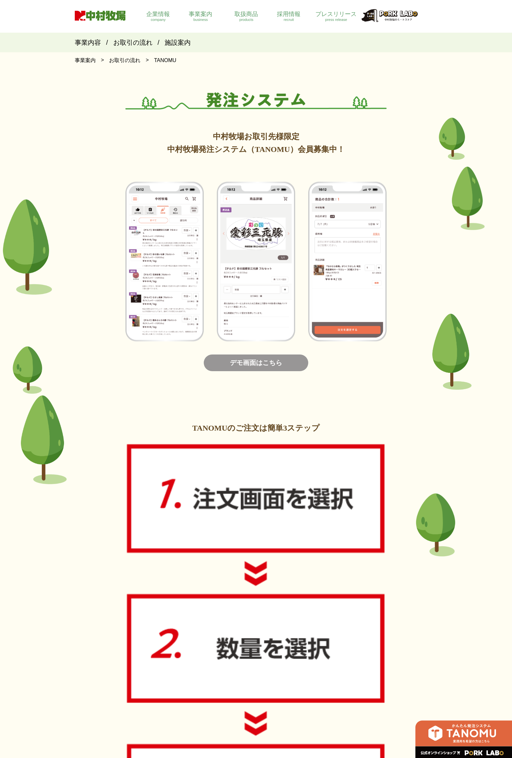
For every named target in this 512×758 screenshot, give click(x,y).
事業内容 (88, 42)
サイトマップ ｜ (340, 699)
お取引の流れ (132, 42)
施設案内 (178, 42)
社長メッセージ (240, 666)
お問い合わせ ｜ (305, 699)
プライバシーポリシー (380, 699)
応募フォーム (401, 666)
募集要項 (396, 659)
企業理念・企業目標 (244, 659)
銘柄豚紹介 (344, 652)
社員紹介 (396, 652)
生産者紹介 (344, 666)
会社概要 (233, 652)
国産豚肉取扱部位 (351, 659)
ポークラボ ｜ (273, 699)
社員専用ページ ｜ (239, 699)
